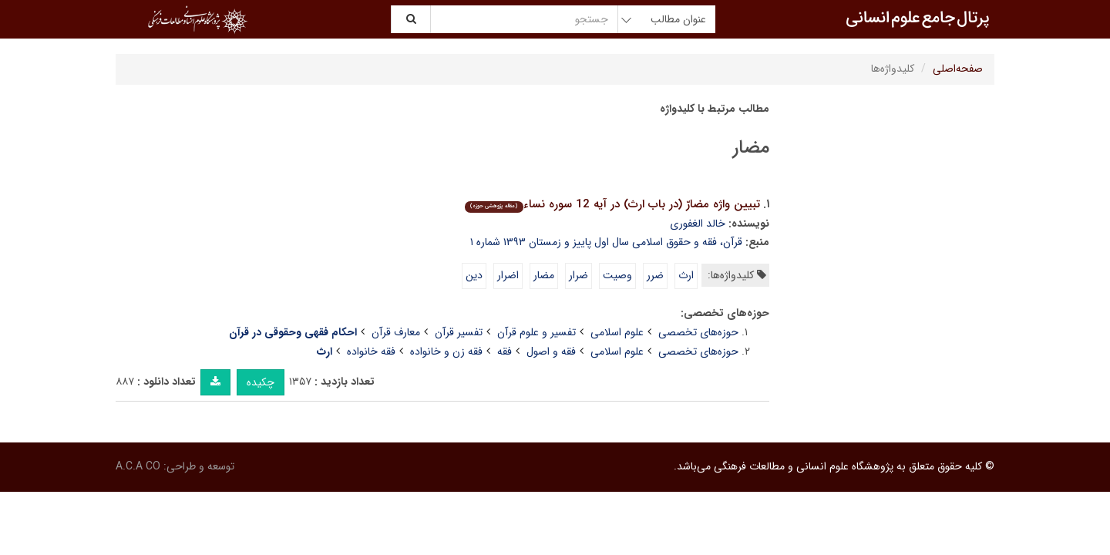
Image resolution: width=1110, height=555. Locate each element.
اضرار (508, 275)
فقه (504, 351)
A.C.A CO (138, 466)
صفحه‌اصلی (958, 68)
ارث (686, 275)
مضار (543, 275)
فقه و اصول (551, 351)
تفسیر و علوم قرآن (536, 332)
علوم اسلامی (617, 332)
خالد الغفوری (697, 223)
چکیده (260, 382)
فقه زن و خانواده (446, 351)
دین (474, 275)
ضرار (578, 275)
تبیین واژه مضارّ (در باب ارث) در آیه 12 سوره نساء (612, 204)
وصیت (617, 275)
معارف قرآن (396, 332)
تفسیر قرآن (459, 332)
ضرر (655, 275)
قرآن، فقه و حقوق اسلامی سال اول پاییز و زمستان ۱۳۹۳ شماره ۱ (606, 242)
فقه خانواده (371, 351)
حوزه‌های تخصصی (698, 332)
